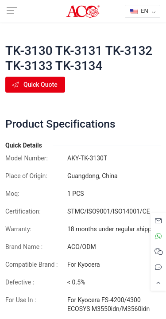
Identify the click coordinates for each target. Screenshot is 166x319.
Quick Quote (34, 84)
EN (139, 11)
